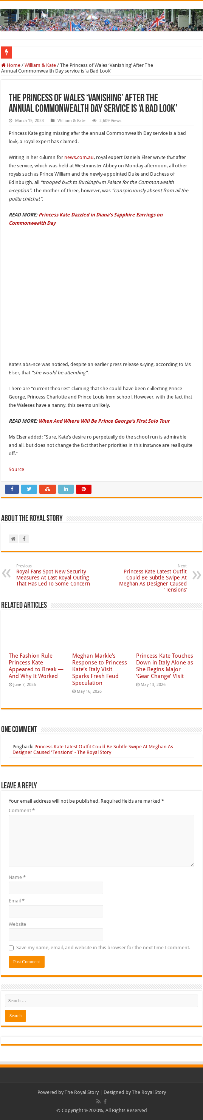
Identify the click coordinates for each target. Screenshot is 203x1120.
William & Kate (40, 65)
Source (16, 469)
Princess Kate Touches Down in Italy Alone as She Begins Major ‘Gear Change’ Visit (164, 666)
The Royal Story (82, 1092)
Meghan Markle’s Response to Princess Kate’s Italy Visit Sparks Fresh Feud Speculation (99, 669)
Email (17, 901)
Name (17, 877)
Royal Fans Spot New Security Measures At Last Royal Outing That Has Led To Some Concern (55, 575)
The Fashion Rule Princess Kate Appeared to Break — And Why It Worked (36, 666)
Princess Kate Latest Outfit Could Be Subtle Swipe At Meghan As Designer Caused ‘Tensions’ (148, 578)
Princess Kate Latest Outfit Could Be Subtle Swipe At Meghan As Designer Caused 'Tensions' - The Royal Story (92, 749)
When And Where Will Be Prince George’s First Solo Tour (104, 421)
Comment (22, 810)
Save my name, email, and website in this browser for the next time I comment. (103, 947)
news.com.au (79, 157)
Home (10, 65)
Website (17, 924)
